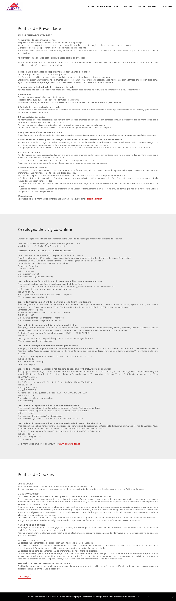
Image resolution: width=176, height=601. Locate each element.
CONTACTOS (166, 6)
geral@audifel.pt (94, 198)
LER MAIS (145, 597)
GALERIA (152, 6)
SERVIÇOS (140, 6)
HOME (91, 6)
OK (138, 597)
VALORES (128, 6)
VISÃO (117, 6)
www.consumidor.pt (69, 443)
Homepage (24, 576)
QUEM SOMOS (104, 6)
